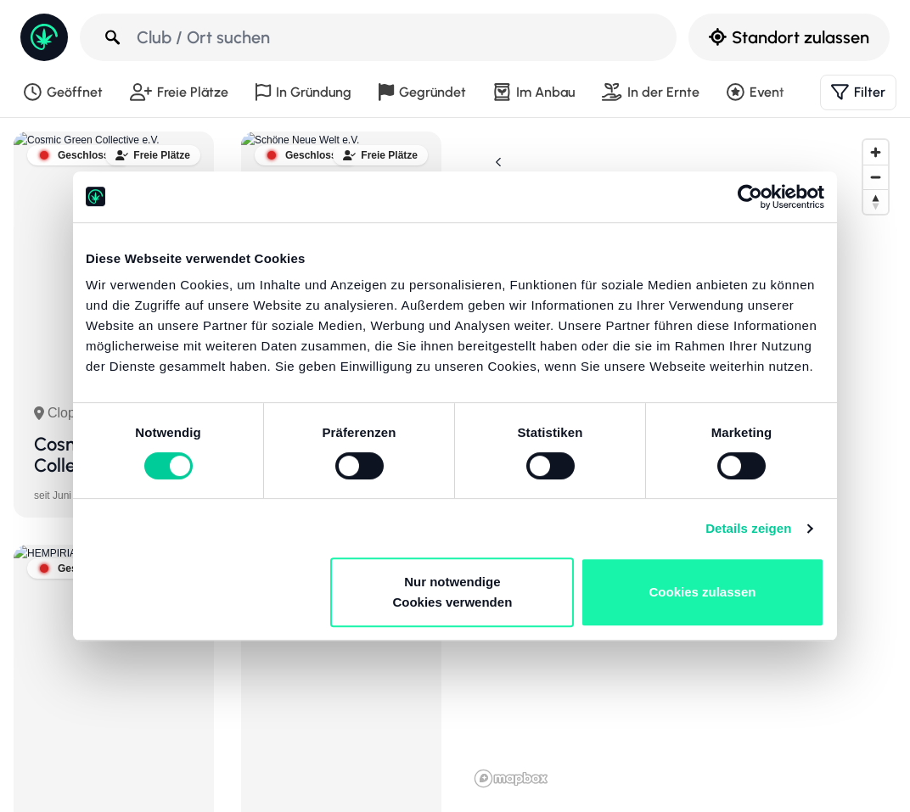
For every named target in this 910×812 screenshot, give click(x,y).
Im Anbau (534, 92)
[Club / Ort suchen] (380, 37)
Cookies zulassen (702, 592)
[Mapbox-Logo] (511, 778)
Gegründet (422, 92)
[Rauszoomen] (875, 177)
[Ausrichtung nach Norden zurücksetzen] (875, 201)
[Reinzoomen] (875, 152)
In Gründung (303, 92)
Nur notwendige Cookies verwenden (452, 591)
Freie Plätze (179, 92)
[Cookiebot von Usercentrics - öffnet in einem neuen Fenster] (750, 197)
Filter (858, 92)
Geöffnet (63, 92)
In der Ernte (650, 92)
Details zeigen (748, 528)
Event (755, 92)
